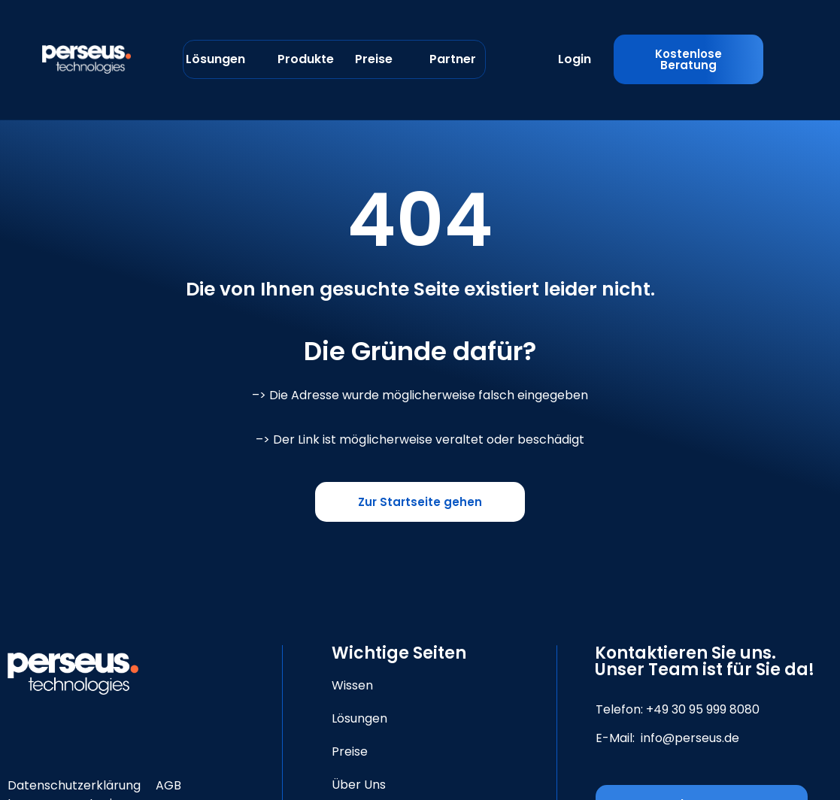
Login (574, 59)
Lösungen (215, 59)
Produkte (305, 59)
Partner (452, 59)
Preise (374, 59)
